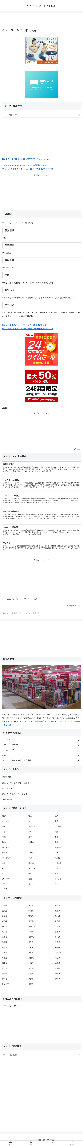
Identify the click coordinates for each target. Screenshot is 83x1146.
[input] (41, 115)
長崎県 (57, 974)
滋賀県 (4, 947)
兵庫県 (4, 953)
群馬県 (4, 921)
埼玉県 (31, 921)
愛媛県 (31, 968)
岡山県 (57, 958)
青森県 (31, 905)
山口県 (31, 963)
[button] (79, 115)
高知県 (57, 968)
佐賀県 (31, 974)
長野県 (31, 937)
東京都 (4, 926)
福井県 (57, 932)
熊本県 (4, 979)
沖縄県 (31, 984)
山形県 (57, 911)
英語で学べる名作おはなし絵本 (15, 783)
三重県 (57, 942)
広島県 (4, 963)
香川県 (4, 968)
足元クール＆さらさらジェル (14, 794)
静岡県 (4, 942)
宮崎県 (57, 979)
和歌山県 (58, 953)
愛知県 (31, 942)
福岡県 (4, 974)
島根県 (31, 958)
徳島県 (57, 963)
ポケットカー (8, 788)
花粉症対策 (7, 777)
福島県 (4, 916)
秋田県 (31, 911)
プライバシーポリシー (12, 1006)
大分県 (31, 979)
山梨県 (4, 937)
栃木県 (57, 916)
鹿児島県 (5, 984)
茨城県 (31, 916)
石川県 (31, 932)
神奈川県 (31, 926)
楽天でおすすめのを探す (24, 165)
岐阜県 (57, 937)
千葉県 (57, 921)
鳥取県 (4, 958)
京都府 (31, 947)
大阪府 (57, 947)
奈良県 (31, 953)
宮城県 (4, 911)
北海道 (4, 905)
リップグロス (8, 800)
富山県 (4, 932)
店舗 (4, 408)
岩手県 (57, 905)
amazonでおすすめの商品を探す (27, 169)
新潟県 (57, 926)
